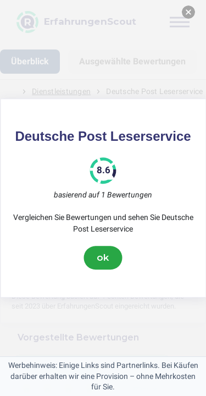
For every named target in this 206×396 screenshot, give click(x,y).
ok (103, 257)
